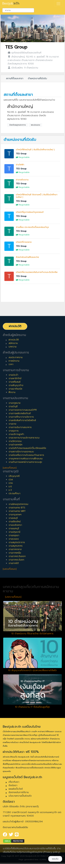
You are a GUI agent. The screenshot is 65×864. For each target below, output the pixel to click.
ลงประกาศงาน (16, 357)
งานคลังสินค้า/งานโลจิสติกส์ (22, 420)
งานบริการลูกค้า (16, 434)
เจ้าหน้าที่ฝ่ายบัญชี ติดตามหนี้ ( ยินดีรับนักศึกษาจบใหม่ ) (36, 196)
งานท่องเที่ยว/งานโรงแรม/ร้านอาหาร (26, 455)
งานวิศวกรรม (15, 441)
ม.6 (10, 486)
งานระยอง (14, 539)
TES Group (16, 47)
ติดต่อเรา (13, 785)
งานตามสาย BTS (17, 507)
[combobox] (18, 10)
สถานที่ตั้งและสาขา (14, 78)
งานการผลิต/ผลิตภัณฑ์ (20, 413)
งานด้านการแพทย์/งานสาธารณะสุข (25, 462)
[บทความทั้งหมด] (13, 597)
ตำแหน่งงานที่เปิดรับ (37, 78)
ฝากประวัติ (15, 326)
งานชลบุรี (13, 518)
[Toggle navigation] (58, 4)
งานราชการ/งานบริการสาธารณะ (24, 437)
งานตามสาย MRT (17, 511)
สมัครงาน (13, 343)
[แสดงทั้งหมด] (10, 468)
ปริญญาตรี (14, 476)
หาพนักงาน (14, 361)
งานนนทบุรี (14, 528)
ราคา (11, 364)
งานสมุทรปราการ (17, 542)
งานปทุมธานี (14, 532)
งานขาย (12, 424)
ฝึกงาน (12, 392)
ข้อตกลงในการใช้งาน (19, 792)
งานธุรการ (14, 431)
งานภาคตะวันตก (16, 559)
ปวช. (11, 483)
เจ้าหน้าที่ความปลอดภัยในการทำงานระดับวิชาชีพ (37, 272)
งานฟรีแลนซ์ (14, 382)
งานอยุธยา (14, 535)
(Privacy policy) (51, 852)
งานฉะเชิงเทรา (15, 525)
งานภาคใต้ (14, 563)
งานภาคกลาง (15, 549)
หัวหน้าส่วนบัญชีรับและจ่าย (27, 257)
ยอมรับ (55, 858)
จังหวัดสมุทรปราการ (17, 125)
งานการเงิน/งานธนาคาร (20, 427)
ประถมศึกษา (14, 493)
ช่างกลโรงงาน (22, 179)
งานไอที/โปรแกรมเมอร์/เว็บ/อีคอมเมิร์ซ (27, 448)
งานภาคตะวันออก (17, 556)
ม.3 (10, 490)
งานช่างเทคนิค (15, 444)
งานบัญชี (13, 406)
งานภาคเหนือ (15, 553)
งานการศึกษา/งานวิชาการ (21, 417)
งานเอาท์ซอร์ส (15, 389)
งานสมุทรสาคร (16, 546)
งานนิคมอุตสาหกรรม (18, 504)
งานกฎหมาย (14, 403)
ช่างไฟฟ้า (20, 164)
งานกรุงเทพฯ (15, 514)
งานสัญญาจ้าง (16, 385)
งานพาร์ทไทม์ (15, 378)
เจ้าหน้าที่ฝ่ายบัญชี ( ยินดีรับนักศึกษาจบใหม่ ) (35, 149)
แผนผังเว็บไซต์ (16, 789)
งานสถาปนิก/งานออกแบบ (21, 451)
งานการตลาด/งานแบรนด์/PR (23, 410)
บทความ (13, 346)
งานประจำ (13, 375)
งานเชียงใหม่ (15, 521)
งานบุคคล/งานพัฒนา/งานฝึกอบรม (26, 458)
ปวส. (11, 479)
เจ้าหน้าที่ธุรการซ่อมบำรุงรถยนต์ (29, 212)
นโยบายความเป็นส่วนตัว (20, 796)
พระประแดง (35, 125)
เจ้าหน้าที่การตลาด (24, 242)
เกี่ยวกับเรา (14, 782)
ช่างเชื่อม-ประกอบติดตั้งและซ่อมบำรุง (32, 227)
